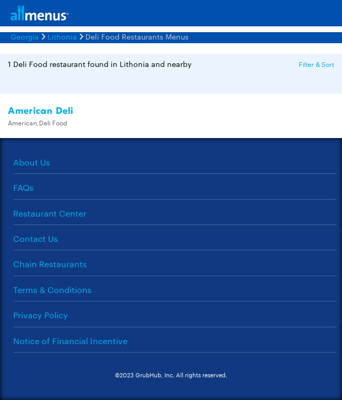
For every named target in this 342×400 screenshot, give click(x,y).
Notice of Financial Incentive (70, 340)
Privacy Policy (40, 314)
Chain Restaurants (50, 263)
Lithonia (62, 36)
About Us (31, 162)
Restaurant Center (49, 213)
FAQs (23, 187)
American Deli (40, 110)
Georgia (25, 36)
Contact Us (35, 238)
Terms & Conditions (52, 289)
